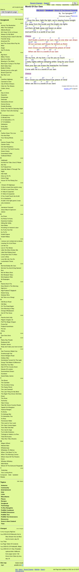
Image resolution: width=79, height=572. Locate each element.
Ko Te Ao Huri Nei (6, 230)
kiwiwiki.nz (67, 88)
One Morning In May (7, 308)
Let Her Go (4, 245)
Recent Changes (36, 3)
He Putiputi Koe (6, 167)
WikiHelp (37, 569)
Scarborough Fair (6, 353)
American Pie (5, 41)
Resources (4, 519)
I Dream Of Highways (8, 185)
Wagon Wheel (5, 443)
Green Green (5, 151)
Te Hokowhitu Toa (6, 416)
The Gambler (5, 382)
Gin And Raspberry (7, 147)
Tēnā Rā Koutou (6, 436)
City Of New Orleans (7, 84)
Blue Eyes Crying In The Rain (10, 63)
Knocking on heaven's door (9, 227)
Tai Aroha (4, 400)
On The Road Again (7, 306)
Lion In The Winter (7, 248)
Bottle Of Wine (5, 68)
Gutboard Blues (6, 155)
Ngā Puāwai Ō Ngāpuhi (8, 290)
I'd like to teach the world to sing (11, 187)
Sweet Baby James (7, 376)
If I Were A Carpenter (8, 194)
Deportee (4, 95)
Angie (3, 48)
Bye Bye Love (5, 75)
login (2, 565)
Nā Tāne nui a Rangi (7, 297)
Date (9, 475)
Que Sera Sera (6, 335)
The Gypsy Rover (6, 387)
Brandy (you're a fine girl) (9, 70)
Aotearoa (4, 485)
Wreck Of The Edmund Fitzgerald (12, 466)
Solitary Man (5, 358)
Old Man (4, 304)
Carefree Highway (7, 79)
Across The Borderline (8, 25)
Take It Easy (5, 403)
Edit (53, 5)
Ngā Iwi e (4, 288)
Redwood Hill (5, 342)
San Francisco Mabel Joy (9, 351)
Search (46, 3)
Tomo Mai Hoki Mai (7, 427)
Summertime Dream (7, 371)
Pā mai (3, 328)
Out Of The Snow (6, 313)
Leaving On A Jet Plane (8, 243)
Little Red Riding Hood (8, 252)
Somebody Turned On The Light (11, 360)
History (58, 5)
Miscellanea (5, 496)
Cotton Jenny (5, 88)
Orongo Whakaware (7, 310)
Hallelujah (4, 160)
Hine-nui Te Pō (5, 176)
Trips (2, 523)
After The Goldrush (7, 27)
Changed (3, 528)
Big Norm (4, 54)
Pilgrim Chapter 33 (7, 320)
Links (3, 494)
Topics (3, 482)
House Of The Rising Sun (9, 180)
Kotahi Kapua (5, 234)
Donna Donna (5, 104)
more (21, 23)
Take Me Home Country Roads (11, 405)
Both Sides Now (6, 66)
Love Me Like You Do (8, 259)
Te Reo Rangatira (7, 508)
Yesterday (4, 470)
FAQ (22, 9)
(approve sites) (74, 15)
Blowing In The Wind (7, 61)
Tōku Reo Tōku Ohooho (9, 439)
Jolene (3, 212)
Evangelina (4, 128)
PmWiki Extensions (7, 512)
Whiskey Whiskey (6, 461)
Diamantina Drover (7, 102)
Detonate (4, 99)
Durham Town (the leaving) (9, 110)
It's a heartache (6, 198)
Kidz (2, 492)
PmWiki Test (5, 514)
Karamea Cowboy (7, 221)
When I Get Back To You (9, 452)
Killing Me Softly (6, 223)
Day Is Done (5, 93)
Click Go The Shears (7, 86)
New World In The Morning (9, 286)
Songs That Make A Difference (11, 362)
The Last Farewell (7, 389)
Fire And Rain (5, 135)
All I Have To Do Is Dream (9, 32)
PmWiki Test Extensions (9, 517)
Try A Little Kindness (7, 432)
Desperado (4, 97)
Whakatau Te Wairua (7, 450)
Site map (3, 563)
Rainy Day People (7, 340)
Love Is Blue (5, 257)
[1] (73, 13)
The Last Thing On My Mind (10, 391)
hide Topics (20, 481)
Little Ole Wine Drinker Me (9, 250)
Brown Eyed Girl (6, 72)
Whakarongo (5, 448)
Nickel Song (5, 293)
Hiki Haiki (4, 173)
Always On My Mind (7, 34)
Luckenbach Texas (7, 261)
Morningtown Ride (7, 277)
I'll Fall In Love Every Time (9, 189)
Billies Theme (5, 57)
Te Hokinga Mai (6, 414)
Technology (5, 505)
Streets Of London (7, 369)
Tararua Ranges (6, 409)
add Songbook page (17, 7)
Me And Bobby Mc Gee (8, 266)
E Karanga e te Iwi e (7, 115)
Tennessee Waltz (6, 421)
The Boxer (4, 380)
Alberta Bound (5, 30)
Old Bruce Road (6, 302)
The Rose (4, 398)
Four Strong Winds (7, 138)
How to (2, 9)
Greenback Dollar (6, 153)
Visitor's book (19, 563)
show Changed (19, 528)
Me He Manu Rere (7, 272)
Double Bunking (6, 106)
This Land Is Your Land (8, 423)
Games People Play (7, 142)
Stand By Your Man (7, 364)
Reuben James (6, 344)
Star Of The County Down (9, 367)
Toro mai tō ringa (6, 430)
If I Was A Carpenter (7, 191)
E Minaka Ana (5, 117)
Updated (15, 475)
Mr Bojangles (5, 279)
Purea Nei (4, 324)
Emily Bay (4, 126)
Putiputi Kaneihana (7, 326)
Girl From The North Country (10, 149)
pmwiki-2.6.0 (17, 565)
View (48, 5)
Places (3, 499)
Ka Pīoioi (4, 216)
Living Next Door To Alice (9, 254)
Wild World (4, 463)
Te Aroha (4, 412)
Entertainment (6, 490)
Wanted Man (5, 445)
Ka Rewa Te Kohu (7, 218)
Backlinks (65, 5)
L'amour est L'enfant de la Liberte (11, 241)
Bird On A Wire (5, 59)
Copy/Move (74, 5)
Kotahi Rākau (5, 236)
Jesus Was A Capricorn (8, 209)
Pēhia (3, 331)
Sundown (4, 373)
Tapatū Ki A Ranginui (7, 407)
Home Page (5, 178)
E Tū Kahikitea (5, 122)
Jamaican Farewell (7, 207)
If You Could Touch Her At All (10, 196)
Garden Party (5, 144)
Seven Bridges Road (7, 355)
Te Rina (3, 418)
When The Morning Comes (9, 454)
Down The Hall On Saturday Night (12, 108)
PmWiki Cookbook (7, 510)
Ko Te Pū (4, 232)
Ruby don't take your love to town (11, 346)
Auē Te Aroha (5, 50)
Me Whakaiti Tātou (7, 275)
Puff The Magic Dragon (8, 322)
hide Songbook (19, 19)
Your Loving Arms (6, 472)
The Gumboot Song (7, 385)
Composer (3, 475)
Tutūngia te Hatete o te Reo (10, 434)
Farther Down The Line (8, 133)
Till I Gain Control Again (8, 425)
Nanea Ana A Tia (6, 284)
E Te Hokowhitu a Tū (7, 120)
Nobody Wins (5, 295)
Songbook (4, 20)
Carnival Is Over (6, 81)
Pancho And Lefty (6, 317)
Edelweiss (4, 124)
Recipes (4, 501)
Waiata (2, 477)
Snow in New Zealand (8, 521)
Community (5, 487)
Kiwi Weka (4, 225)
